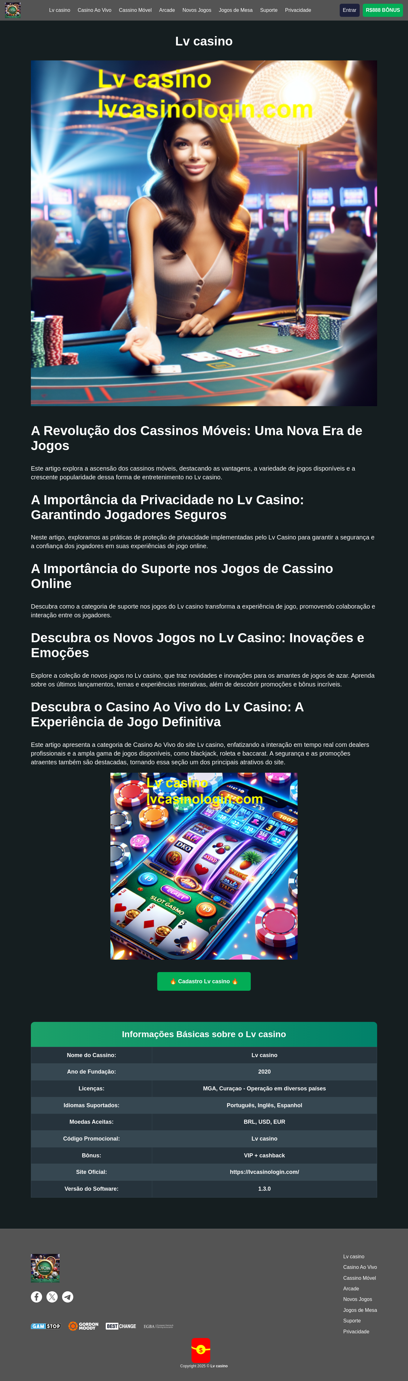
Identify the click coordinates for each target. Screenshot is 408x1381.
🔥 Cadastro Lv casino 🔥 (204, 981)
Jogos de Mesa (236, 10)
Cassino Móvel (135, 10)
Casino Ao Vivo (94, 10)
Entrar (350, 10)
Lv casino (59, 10)
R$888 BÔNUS (383, 10)
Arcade (167, 10)
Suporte (269, 10)
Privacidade (298, 10)
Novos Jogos (196, 10)
